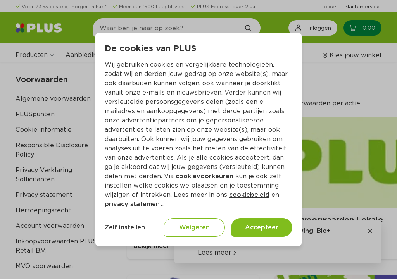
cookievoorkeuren (205, 176)
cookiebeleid (249, 194)
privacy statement (133, 204)
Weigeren (194, 227)
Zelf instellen (125, 227)
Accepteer (261, 227)
